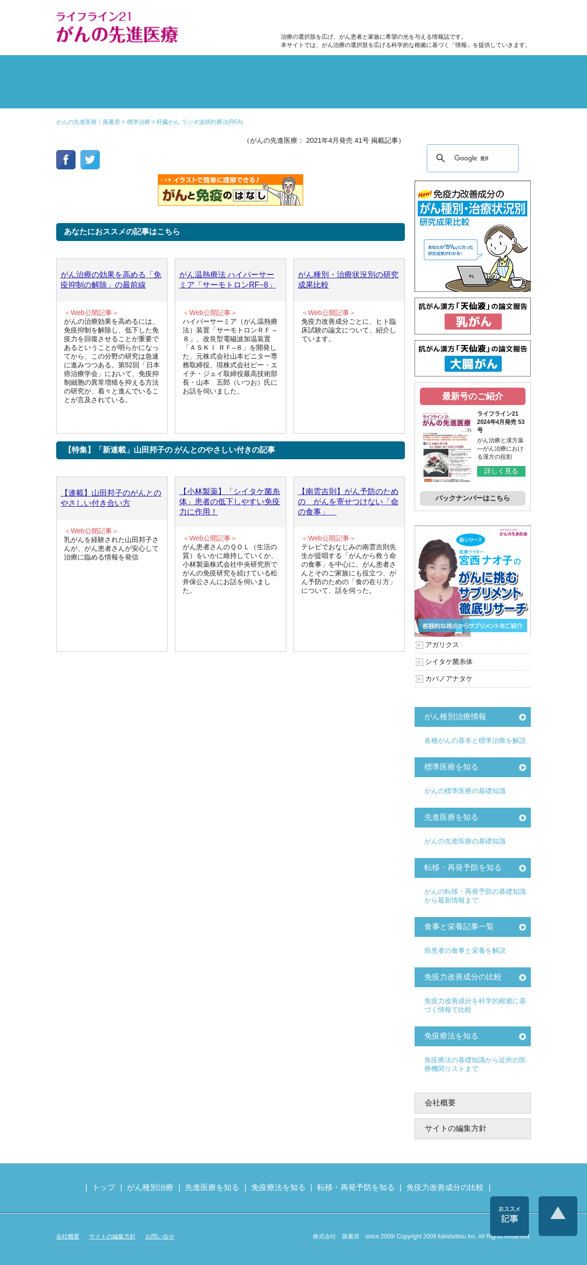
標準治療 (174, 69)
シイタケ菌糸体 (449, 661)
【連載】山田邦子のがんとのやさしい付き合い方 (111, 498)
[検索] (471, 158)
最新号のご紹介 (472, 396)
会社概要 (440, 1103)
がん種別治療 (150, 1187)
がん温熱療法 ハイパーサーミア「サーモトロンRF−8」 (227, 280)
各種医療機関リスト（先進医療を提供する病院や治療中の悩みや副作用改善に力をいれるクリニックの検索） (483, 17)
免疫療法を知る (451, 1036)
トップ (103, 1187)
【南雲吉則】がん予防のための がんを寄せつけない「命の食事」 (348, 501)
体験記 (492, 69)
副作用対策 (254, 69)
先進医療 (174, 94)
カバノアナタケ (449, 678)
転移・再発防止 (412, 69)
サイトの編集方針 (456, 1128)
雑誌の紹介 (95, 94)
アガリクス (442, 644)
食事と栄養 (401, 17)
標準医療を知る (451, 767)
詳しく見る (501, 471)
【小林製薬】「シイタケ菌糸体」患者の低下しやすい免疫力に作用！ (229, 501)
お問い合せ (159, 1236)
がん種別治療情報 (455, 716)
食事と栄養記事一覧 (459, 926)
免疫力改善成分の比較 (322, 17)
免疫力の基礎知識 (333, 94)
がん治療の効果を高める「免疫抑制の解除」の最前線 (111, 280)
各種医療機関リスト (492, 94)
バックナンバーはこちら (472, 498)
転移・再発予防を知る (463, 867)
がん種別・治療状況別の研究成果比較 (348, 280)
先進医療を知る (451, 817)
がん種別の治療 (95, 69)
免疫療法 (254, 94)
